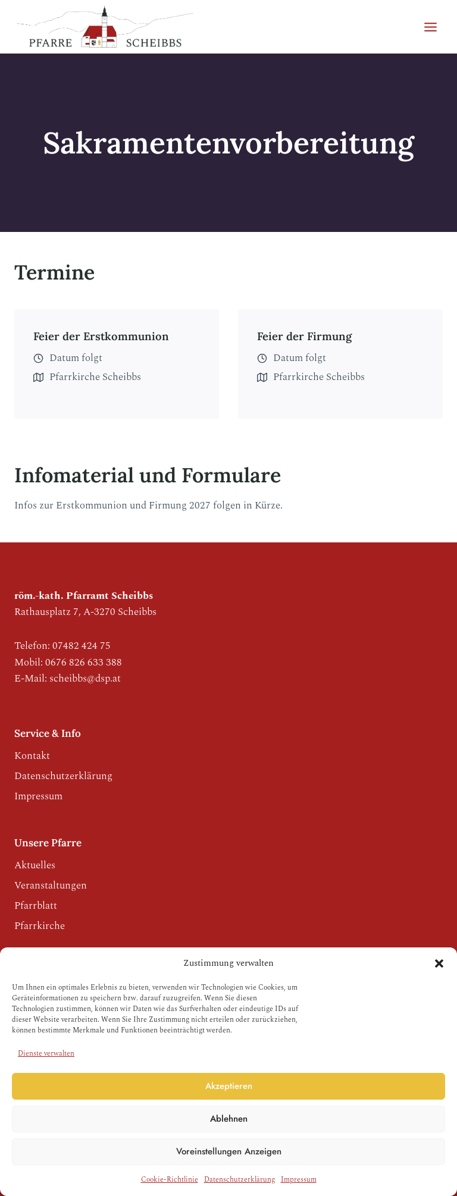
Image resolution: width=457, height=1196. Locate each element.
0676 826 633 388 (83, 662)
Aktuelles (34, 865)
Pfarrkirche (39, 926)
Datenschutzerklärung (239, 1179)
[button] (439, 963)
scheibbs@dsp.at (85, 678)
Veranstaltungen (50, 885)
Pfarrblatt (35, 906)
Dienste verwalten (46, 1053)
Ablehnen (229, 1118)
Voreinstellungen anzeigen (228, 1151)
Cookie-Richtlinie (169, 1179)
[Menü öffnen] (430, 26)
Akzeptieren (228, 1086)
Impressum (299, 1179)
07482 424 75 (81, 646)
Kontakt (32, 756)
